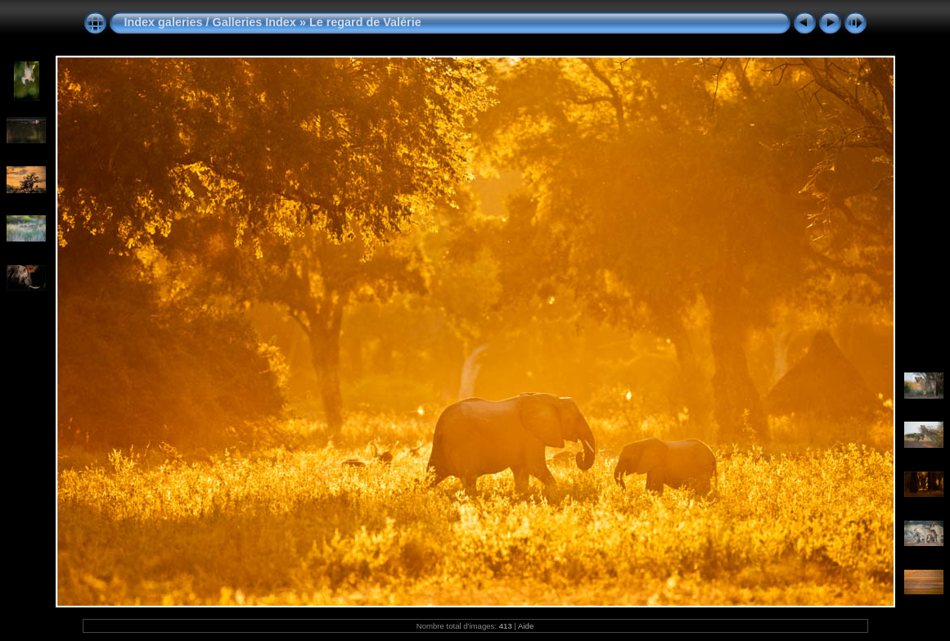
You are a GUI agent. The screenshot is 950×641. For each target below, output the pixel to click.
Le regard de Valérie (365, 22)
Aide (526, 625)
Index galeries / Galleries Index (211, 22)
